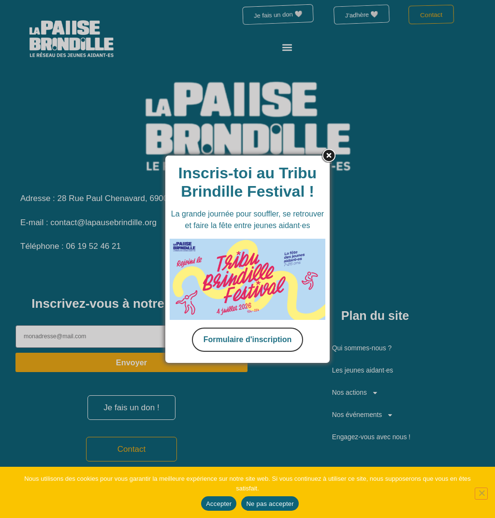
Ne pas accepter (269, 503)
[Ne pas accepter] (479, 492)
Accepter (219, 503)
